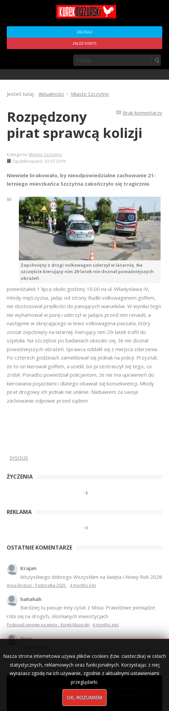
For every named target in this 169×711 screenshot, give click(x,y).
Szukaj (156, 60)
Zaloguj (84, 32)
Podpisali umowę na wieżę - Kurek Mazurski (48, 625)
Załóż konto (84, 43)
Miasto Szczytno (45, 154)
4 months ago (83, 585)
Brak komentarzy (142, 112)
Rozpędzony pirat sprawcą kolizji (74, 124)
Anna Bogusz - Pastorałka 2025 (37, 585)
